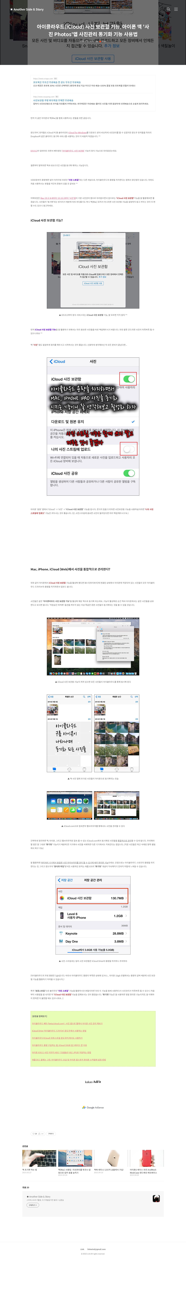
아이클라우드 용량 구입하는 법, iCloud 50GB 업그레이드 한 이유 (59, 1045)
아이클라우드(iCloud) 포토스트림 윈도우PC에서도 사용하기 (57, 1038)
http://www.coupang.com (43, 97)
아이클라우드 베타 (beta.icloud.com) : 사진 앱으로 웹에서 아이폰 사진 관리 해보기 (67, 1023)
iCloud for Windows (77, 132)
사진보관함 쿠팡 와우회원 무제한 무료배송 (53, 100)
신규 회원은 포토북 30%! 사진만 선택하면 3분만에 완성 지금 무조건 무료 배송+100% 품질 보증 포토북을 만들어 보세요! (84, 85)
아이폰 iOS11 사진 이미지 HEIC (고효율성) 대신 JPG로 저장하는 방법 (61, 1052)
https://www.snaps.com (43, 79)
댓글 (25, 1187)
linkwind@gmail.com (96, 1249)
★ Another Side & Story (22, 9)
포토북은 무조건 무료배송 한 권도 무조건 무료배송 (57, 82)
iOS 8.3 (34, 150)
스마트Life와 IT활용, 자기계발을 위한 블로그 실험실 (45, 1200)
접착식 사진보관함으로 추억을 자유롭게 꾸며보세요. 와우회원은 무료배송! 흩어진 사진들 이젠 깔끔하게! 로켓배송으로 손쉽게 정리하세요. (91, 103)
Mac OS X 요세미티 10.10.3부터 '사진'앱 (58, 198)
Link (82, 1249)
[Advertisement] (93, 540)
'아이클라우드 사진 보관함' (73, 150)
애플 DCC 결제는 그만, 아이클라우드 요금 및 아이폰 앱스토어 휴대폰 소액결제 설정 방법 (69, 1059)
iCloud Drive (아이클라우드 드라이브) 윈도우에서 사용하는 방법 (59, 1030)
